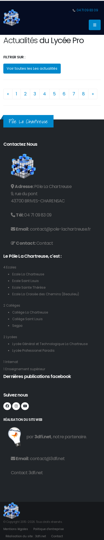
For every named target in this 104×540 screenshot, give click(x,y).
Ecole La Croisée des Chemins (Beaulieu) (45, 294)
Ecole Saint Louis (25, 281)
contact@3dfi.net (47, 458)
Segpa (17, 326)
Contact (44, 243)
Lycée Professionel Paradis (33, 350)
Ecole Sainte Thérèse (28, 287)
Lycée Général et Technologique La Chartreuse (50, 344)
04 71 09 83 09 (87, 10)
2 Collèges (11, 305)
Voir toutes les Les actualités (32, 68)
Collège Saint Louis (27, 319)
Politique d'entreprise (48, 529)
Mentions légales (15, 529)
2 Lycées (10, 337)
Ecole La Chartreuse (28, 274)
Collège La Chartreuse (30, 312)
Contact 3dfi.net (27, 472)
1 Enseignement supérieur (24, 369)
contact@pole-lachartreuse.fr (60, 229)
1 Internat (10, 362)
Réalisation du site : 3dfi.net (26, 536)
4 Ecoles (9, 267)
